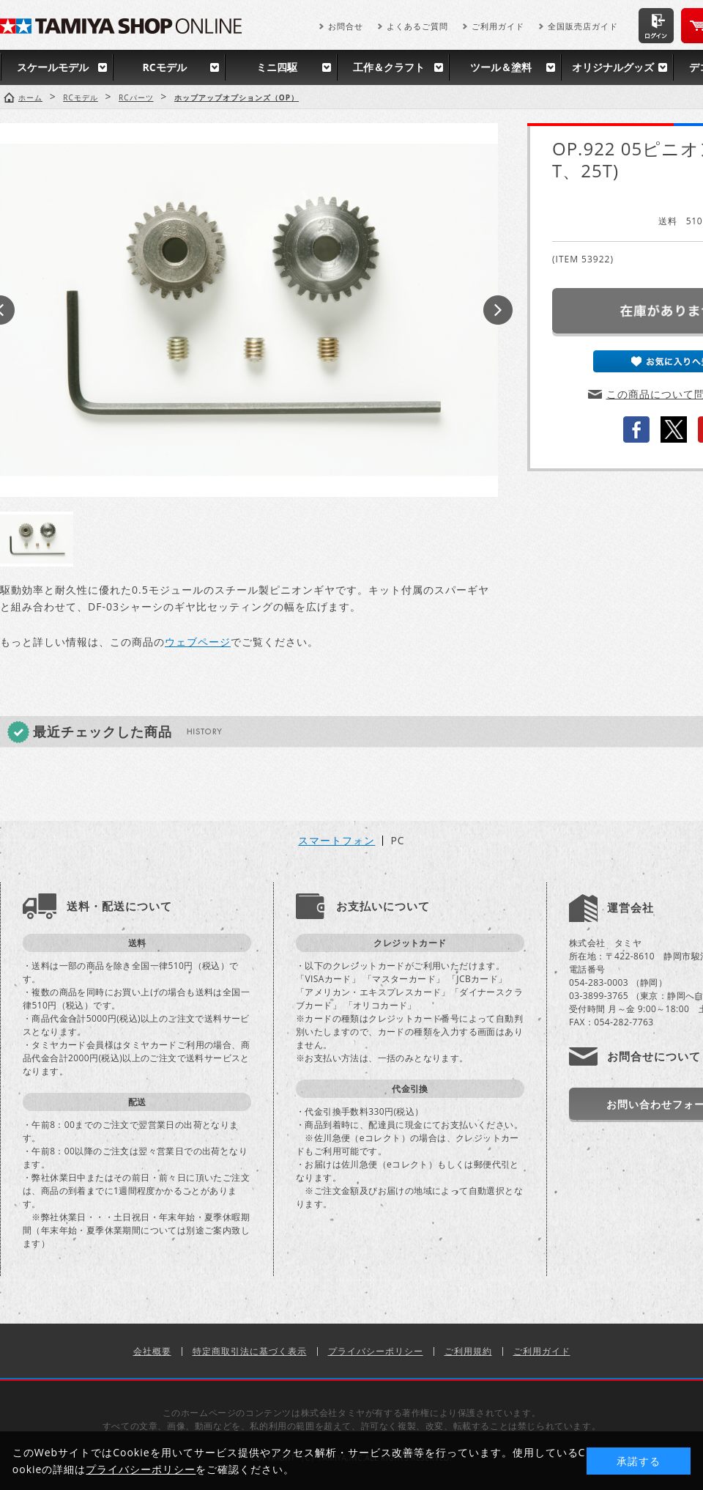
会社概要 (152, 1351)
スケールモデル (53, 67)
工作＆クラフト (389, 67)
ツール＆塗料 (501, 67)
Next (498, 310)
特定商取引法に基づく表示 (250, 1351)
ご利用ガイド (498, 26)
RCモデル (164, 67)
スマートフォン (336, 841)
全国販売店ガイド (583, 26)
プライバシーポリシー (375, 1351)
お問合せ (345, 26)
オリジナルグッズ (613, 67)
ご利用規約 (468, 1351)
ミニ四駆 (276, 67)
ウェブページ (198, 642)
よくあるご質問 (417, 26)
